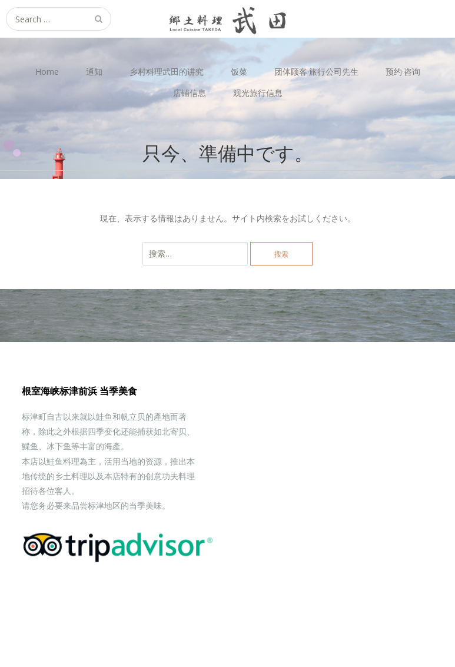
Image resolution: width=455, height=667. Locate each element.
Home (47, 71)
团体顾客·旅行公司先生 (316, 71)
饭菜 (239, 71)
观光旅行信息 (258, 92)
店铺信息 (189, 92)
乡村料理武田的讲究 (166, 71)
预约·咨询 (403, 71)
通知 (94, 71)
